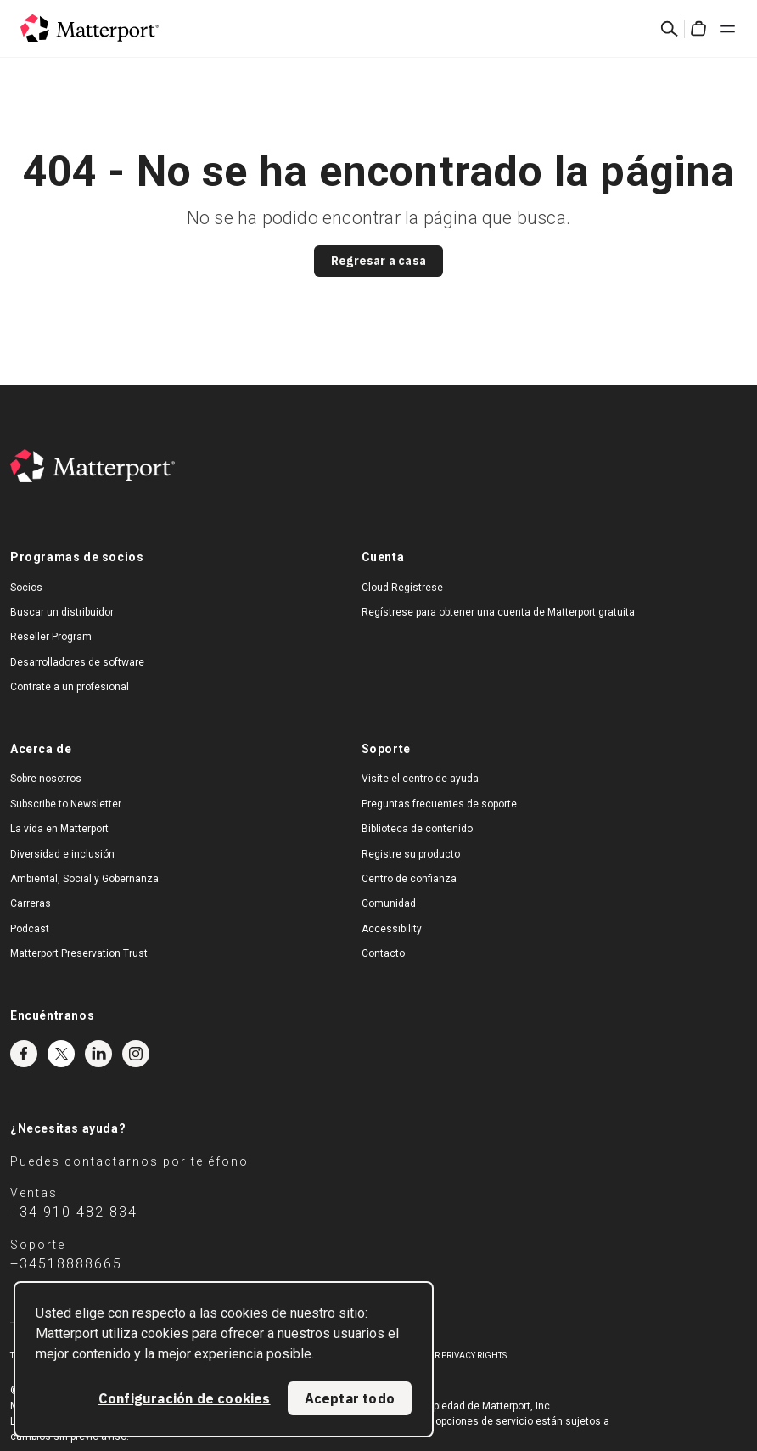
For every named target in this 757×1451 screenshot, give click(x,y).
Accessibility (392, 929)
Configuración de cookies (184, 1398)
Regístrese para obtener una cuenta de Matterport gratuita (498, 612)
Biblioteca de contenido (417, 829)
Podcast (29, 929)
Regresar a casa (378, 260)
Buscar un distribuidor (62, 612)
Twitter (61, 1053)
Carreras (30, 903)
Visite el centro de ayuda (420, 779)
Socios (26, 587)
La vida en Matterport (59, 829)
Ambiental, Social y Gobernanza (84, 879)
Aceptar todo (350, 1398)
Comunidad (389, 903)
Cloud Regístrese (402, 587)
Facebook (23, 1053)
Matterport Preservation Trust (79, 953)
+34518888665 (66, 1264)
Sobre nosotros (45, 779)
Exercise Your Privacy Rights (442, 1355)
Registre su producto (411, 854)
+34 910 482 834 (73, 1212)
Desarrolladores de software (77, 662)
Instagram (135, 1053)
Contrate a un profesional (69, 687)
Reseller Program (51, 637)
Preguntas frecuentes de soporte (439, 804)
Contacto (383, 953)
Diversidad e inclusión (62, 854)
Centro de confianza (409, 879)
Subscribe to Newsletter (65, 804)
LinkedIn (98, 1053)
